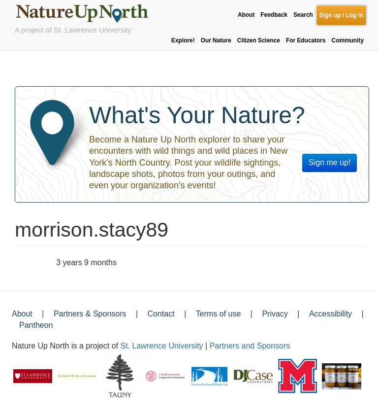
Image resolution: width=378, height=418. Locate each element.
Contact (161, 314)
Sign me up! (329, 162)
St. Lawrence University (162, 346)
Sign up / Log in (341, 15)
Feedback (273, 14)
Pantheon (36, 325)
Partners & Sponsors (90, 314)
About (246, 14)
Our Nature (216, 40)
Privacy (274, 314)
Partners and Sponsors (250, 346)
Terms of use (218, 314)
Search (303, 14)
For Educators (306, 40)
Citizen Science (258, 40)
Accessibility (330, 314)
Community (348, 40)
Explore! (183, 40)
